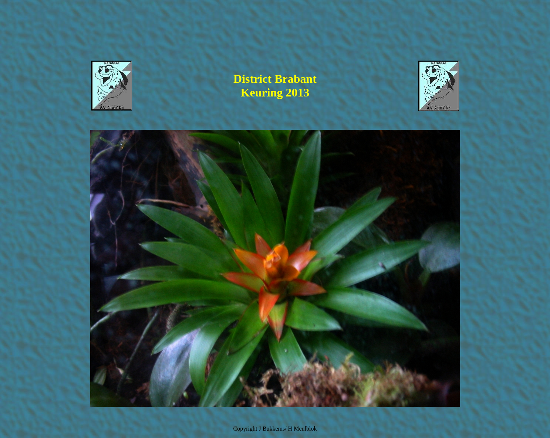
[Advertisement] (275, 35)
